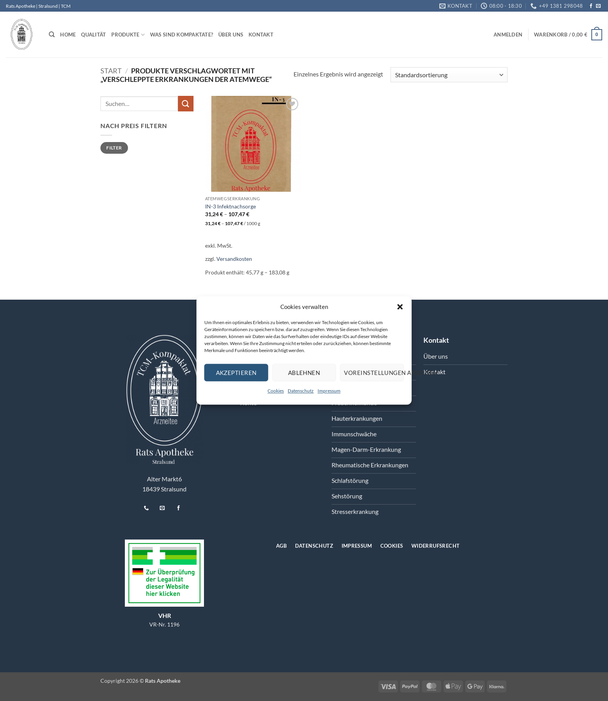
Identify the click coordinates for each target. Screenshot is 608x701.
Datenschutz (301, 391)
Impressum (329, 391)
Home (68, 34)
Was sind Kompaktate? (181, 34)
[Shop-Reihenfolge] (449, 74)
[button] (400, 307)
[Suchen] (52, 34)
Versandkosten (234, 258)
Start (111, 70)
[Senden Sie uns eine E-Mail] (598, 6)
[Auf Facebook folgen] (591, 6)
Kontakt (261, 34)
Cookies (276, 391)
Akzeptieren (236, 372)
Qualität (93, 34)
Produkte (128, 34)
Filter (114, 148)
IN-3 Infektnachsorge (230, 206)
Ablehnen (304, 372)
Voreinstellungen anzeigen (374, 372)
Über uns (230, 34)
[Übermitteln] (185, 103)
